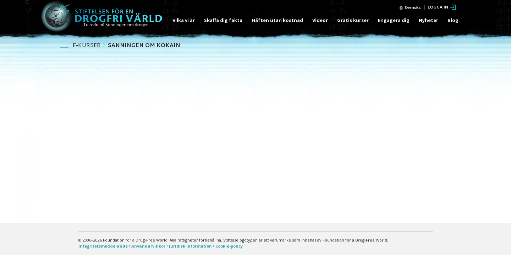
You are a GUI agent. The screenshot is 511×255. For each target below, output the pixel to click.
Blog (452, 20)
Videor (320, 20)
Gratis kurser (353, 20)
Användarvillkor (148, 246)
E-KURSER (87, 46)
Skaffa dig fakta (223, 20)
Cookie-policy (229, 246)
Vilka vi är (183, 20)
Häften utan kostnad (277, 20)
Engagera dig (394, 20)
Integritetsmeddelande (103, 246)
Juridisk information (190, 246)
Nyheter (428, 20)
